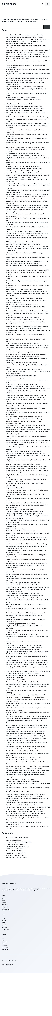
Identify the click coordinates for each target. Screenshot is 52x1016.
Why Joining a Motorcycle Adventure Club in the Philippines (24, 86)
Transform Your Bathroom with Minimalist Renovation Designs (25, 813)
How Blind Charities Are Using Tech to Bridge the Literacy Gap (25, 397)
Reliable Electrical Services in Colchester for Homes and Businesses (27, 184)
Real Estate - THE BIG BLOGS (16, 853)
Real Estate (5, 906)
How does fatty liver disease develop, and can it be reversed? (25, 695)
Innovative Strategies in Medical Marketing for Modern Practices (26, 354)
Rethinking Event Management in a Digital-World (21, 363)
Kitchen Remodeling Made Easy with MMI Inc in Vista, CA (24, 173)
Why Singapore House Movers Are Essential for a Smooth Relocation (28, 429)
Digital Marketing (6, 909)
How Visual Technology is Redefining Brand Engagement (24, 384)
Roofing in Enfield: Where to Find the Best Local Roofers (24, 796)
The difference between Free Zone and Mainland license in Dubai (26, 563)
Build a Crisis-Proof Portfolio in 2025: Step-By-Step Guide (24, 645)
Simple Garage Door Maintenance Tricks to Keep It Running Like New (28, 39)
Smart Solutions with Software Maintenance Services (22, 805)
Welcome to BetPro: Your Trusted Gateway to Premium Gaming (26, 772)
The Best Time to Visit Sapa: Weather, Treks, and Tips (23, 751)
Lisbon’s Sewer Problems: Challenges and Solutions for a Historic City (28, 175)
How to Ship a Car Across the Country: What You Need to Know (26, 503)
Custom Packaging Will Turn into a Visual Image (21, 624)
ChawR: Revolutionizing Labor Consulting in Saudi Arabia (24, 168)
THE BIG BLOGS (9, 4)
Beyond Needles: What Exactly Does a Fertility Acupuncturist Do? (26, 537)
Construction (5, 907)
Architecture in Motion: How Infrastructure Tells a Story (23, 593)
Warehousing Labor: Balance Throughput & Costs (21, 304)
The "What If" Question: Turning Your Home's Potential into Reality (27, 246)
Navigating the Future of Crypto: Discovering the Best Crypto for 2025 (28, 807)
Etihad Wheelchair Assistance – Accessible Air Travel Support (25, 736)
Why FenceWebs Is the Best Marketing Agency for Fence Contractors (28, 440)
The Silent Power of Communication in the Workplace (23, 244)
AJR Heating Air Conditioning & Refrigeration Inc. (21, 242)
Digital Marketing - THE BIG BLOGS (17, 846)
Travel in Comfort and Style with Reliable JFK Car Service (24, 369)
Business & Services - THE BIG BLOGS (18, 842)
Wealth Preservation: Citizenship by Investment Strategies (24, 289)
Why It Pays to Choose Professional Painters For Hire (23, 427)
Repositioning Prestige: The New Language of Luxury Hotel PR (26, 395)
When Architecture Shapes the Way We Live (20, 104)
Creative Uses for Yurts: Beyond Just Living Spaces (22, 343)
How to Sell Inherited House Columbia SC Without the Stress (25, 697)
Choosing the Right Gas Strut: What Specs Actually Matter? (24, 595)
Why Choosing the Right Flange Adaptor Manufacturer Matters (25, 746)
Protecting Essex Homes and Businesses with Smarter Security (26, 235)
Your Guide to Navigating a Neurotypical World (20, 352)
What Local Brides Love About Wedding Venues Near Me (24, 451)
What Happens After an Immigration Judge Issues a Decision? (25, 80)
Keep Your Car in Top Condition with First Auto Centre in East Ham (27, 207)
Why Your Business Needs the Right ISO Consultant (22, 263)
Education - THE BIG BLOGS (15, 849)
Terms (3, 922)
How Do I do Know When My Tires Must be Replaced (23, 649)
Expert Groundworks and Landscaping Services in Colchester (25, 197)
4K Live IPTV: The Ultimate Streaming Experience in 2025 (24, 416)
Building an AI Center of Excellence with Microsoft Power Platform (26, 311)
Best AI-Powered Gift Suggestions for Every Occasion (23, 759)
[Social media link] (2, 960)
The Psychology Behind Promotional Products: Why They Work (26, 468)
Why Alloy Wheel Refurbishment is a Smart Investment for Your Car (27, 261)
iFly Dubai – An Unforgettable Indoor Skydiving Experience (24, 811)
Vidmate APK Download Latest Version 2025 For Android (24, 768)
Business (4, 902)
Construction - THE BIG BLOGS (16, 844)
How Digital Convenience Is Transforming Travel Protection (24, 386)
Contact (4, 920)
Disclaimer (4, 927)
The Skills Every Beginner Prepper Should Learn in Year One (25, 54)
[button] (42, 4)
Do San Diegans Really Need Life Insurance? (20, 531)
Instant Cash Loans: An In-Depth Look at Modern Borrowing (25, 319)
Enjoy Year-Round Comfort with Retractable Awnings (22, 153)
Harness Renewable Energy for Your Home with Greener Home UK (27, 205)
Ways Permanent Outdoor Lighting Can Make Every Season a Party (27, 270)
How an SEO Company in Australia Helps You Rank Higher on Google (28, 671)
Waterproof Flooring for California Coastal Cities (21, 375)
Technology (4, 904)
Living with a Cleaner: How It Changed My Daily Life (22, 177)
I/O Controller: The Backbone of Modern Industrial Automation (25, 147)
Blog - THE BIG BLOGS (13, 840)
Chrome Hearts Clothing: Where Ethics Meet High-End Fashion (26, 647)
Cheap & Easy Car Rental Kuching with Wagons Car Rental (24, 514)
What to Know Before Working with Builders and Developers (25, 733)
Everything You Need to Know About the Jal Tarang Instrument (25, 731)
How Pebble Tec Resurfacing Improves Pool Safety (22, 97)
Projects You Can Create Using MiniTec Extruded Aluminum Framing (27, 587)
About (3, 918)
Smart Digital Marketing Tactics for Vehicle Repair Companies (25, 425)
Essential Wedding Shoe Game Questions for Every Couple (24, 37)
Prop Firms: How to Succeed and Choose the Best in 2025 (24, 511)
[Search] (47, 27)
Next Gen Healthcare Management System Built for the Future (25, 794)
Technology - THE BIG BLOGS (15, 855)
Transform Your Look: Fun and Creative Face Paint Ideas (24, 298)
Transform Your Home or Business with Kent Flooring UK (24, 199)
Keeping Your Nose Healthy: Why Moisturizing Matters (23, 356)
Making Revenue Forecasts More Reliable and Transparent (24, 110)
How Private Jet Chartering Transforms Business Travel (23, 598)
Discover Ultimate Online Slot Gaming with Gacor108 (22, 682)
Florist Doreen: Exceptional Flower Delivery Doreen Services (25, 803)
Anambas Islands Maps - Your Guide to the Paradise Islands (25, 108)
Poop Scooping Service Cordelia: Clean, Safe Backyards (24, 171)
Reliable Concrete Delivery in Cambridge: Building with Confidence (27, 233)
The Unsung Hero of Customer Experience (19, 509)
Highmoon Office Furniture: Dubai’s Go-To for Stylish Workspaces (26, 738)
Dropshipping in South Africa (15, 488)
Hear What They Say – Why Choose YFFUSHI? (21, 749)
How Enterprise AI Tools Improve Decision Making (21, 634)
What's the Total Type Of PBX (15, 680)
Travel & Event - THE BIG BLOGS (16, 857)
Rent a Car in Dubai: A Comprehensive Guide (20, 779)
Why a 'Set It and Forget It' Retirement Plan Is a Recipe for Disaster (27, 326)
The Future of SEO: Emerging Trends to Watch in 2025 (23, 757)
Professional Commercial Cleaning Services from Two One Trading (27, 117)
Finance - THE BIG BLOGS (14, 851)
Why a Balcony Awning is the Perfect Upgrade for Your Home (25, 155)
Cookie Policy (5, 929)
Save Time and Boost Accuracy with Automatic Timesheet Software (27, 725)
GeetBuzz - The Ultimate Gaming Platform (19, 792)
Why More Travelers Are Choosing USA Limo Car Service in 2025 (26, 664)
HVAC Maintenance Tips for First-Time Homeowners (22, 740)
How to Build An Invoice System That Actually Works (22, 317)
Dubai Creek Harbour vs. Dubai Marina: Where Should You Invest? (27, 660)
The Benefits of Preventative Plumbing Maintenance (22, 781)
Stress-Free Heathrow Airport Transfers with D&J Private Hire (25, 453)
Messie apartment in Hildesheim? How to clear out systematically (26, 544)
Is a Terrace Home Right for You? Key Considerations (23, 583)
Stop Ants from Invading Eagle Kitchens (18, 378)
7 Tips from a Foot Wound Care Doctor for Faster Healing (24, 419)
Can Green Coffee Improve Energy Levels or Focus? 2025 (24, 809)
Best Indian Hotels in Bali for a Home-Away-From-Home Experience (27, 766)
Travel (3, 900)
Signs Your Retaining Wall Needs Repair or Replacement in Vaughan (27, 345)
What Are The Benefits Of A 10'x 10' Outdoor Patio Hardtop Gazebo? (27, 50)
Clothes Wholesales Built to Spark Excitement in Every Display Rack (27, 770)
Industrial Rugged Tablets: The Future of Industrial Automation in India (28, 716)
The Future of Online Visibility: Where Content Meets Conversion (26, 291)
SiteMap (4, 924)
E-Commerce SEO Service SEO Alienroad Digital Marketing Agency (27, 78)
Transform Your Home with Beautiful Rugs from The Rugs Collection (27, 123)
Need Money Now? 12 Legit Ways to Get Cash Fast (22, 585)
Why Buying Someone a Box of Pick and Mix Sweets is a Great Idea (27, 194)
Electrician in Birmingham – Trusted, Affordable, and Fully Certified (27, 662)
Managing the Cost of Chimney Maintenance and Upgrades (24, 35)
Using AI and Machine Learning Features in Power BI (22, 673)
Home (3, 898)
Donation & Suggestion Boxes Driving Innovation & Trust (24, 106)
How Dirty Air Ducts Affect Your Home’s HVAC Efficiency (23, 166)
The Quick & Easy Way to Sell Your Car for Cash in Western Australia (28, 388)
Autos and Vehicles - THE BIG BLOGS (18, 838)
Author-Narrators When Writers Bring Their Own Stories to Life (25, 613)
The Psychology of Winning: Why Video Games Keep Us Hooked (26, 466)
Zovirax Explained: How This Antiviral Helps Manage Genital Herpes (27, 684)
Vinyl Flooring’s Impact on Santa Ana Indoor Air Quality (23, 464)
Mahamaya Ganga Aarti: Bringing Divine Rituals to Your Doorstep (26, 718)
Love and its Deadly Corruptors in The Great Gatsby (22, 815)
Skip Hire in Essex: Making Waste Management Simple (23, 231)
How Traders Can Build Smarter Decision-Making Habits (23, 328)
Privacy (3, 925)
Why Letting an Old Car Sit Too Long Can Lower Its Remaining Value (27, 52)
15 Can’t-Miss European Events (16, 529)
